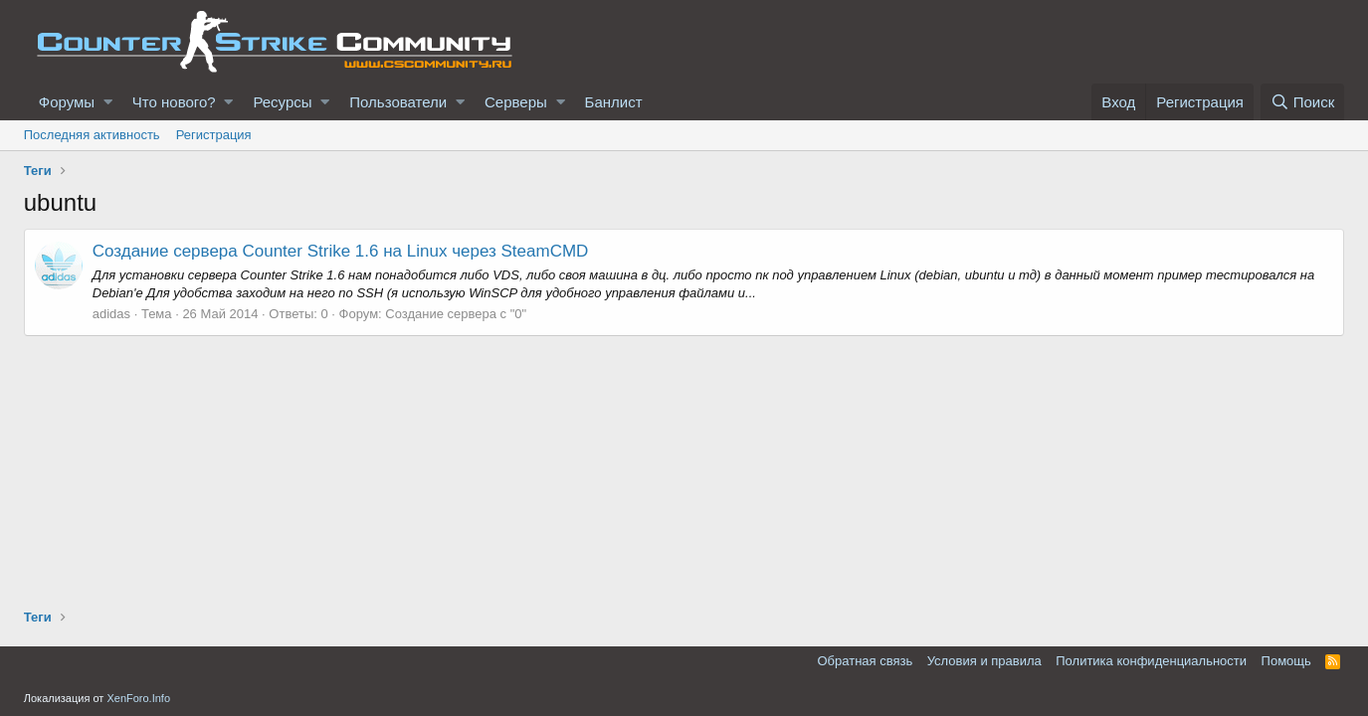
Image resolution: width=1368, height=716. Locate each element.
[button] (107, 102)
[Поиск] (1302, 102)
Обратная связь (864, 660)
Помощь (1286, 660)
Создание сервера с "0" (455, 313)
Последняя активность (92, 134)
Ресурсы (282, 101)
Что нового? (174, 101)
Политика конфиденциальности (1151, 660)
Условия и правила (984, 660)
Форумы (67, 101)
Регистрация (214, 134)
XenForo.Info (138, 698)
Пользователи (398, 101)
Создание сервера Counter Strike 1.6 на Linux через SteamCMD (341, 251)
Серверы (516, 101)
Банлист (614, 101)
